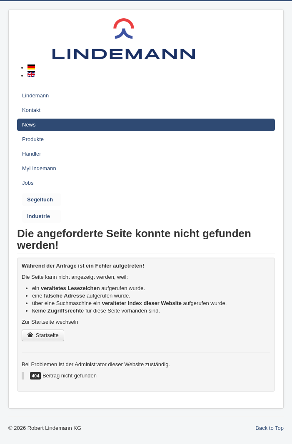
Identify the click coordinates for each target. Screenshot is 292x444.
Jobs (27, 183)
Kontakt (31, 110)
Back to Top (269, 428)
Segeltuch (40, 199)
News (29, 125)
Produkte (33, 139)
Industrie (38, 216)
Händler (31, 154)
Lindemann (35, 95)
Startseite (43, 335)
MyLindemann (39, 168)
